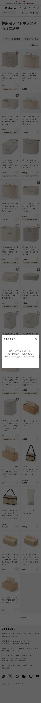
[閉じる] (36, 339)
